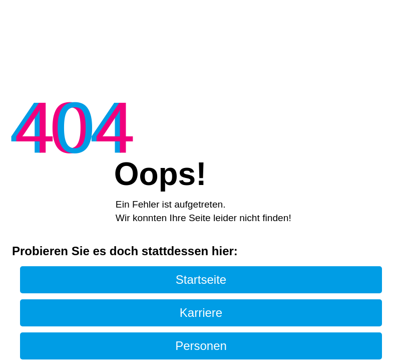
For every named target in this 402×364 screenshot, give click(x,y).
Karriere (201, 312)
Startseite (201, 279)
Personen (201, 345)
